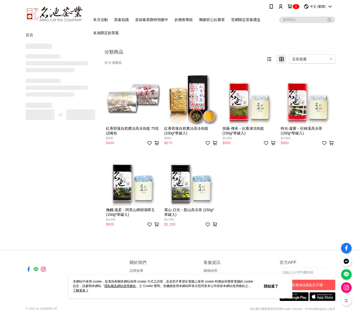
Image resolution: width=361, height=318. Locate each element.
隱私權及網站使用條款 (120, 286)
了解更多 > (80, 290)
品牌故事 (136, 271)
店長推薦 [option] (299, 59)
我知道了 (271, 286)
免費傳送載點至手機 (307, 285)
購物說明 (210, 271)
